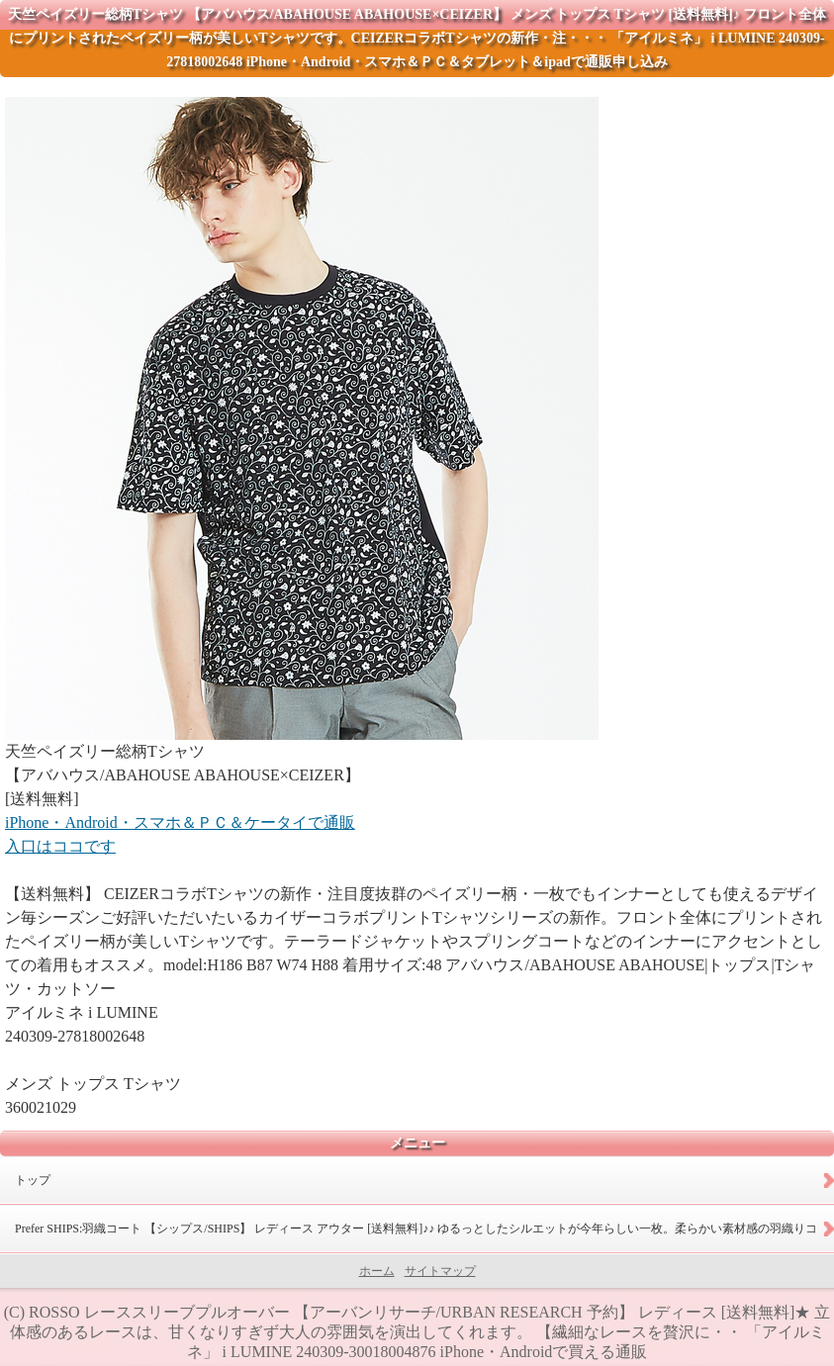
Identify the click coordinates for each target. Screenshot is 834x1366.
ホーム (377, 1271)
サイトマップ (440, 1271)
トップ (32, 1180)
